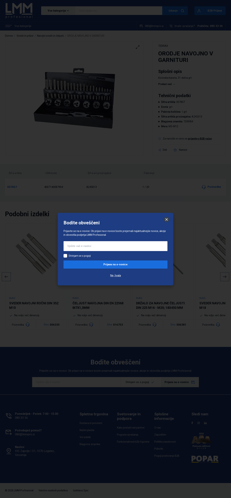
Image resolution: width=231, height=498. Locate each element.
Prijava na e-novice (115, 264)
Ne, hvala (115, 275)
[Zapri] (166, 219)
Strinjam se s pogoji (80, 255)
